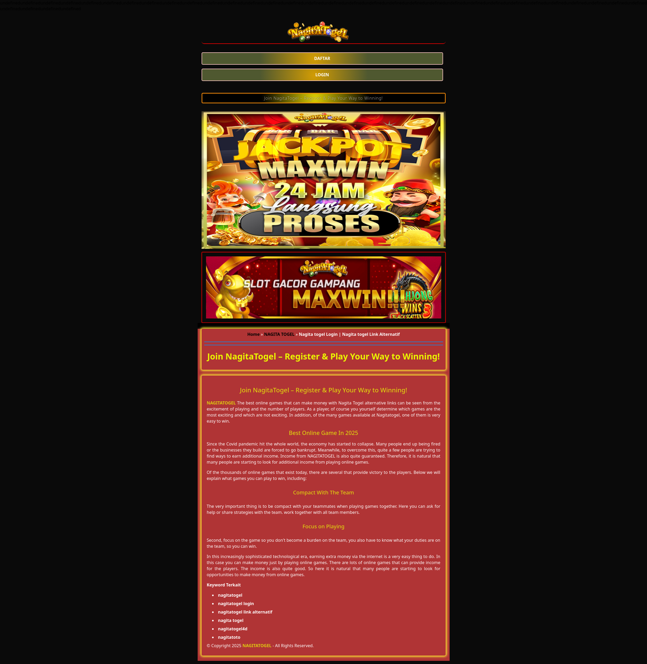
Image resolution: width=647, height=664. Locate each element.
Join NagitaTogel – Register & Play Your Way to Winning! (323, 98)
